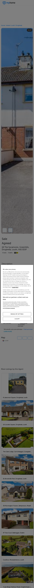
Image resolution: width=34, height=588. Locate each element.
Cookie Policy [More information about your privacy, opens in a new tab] (15, 287)
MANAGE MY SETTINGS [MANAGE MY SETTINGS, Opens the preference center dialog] (17, 314)
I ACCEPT (17, 319)
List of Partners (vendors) (9, 308)
